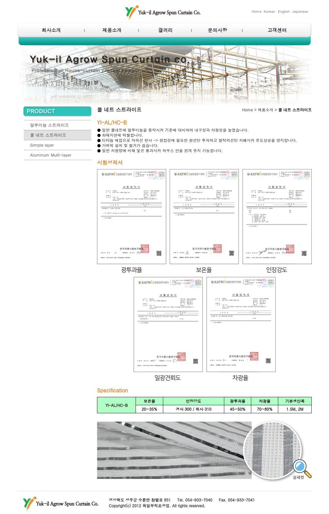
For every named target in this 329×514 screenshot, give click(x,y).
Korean (269, 11)
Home (257, 11)
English (284, 11)
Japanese (300, 11)
